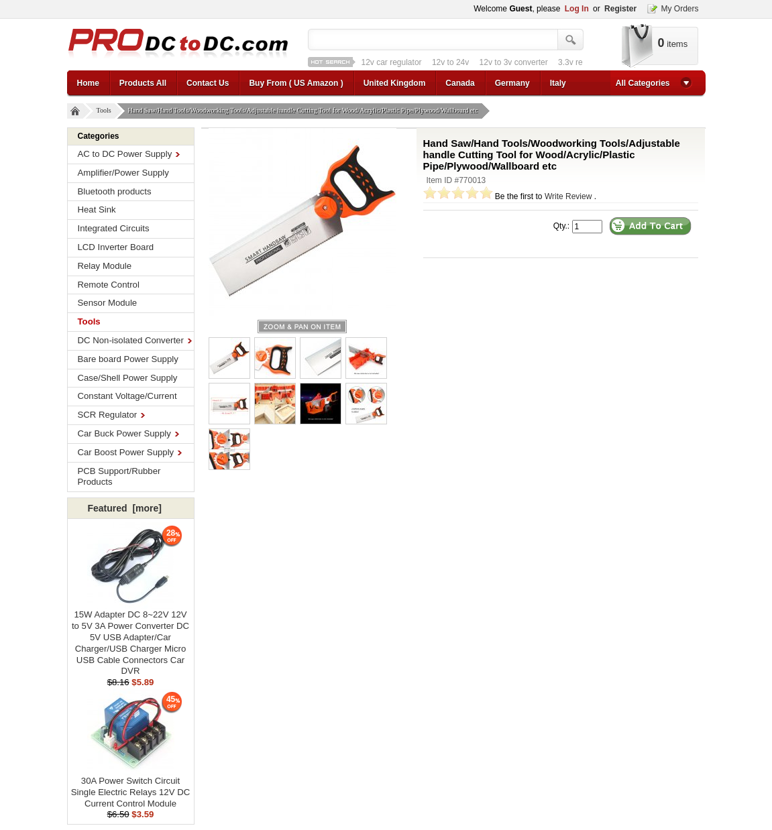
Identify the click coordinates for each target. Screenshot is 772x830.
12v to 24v (450, 62)
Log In (577, 8)
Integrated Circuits (114, 228)
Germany (512, 83)
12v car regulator (392, 62)
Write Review (568, 196)
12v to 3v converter (514, 62)
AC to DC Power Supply (129, 153)
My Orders (679, 8)
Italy (558, 83)
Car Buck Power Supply (128, 433)
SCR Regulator (112, 414)
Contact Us (207, 83)
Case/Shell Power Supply (128, 378)
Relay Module (105, 266)
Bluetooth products (115, 191)
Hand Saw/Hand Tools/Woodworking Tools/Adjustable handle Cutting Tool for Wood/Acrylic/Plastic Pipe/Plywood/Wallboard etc (305, 111)
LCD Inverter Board (116, 247)
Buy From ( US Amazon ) (296, 83)
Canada (459, 83)
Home (88, 83)
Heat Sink (97, 209)
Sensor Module (107, 303)
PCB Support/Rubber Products (119, 476)
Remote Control (109, 285)
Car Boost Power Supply (130, 452)
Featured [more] (125, 508)
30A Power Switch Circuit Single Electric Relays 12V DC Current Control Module (130, 788)
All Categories (643, 83)
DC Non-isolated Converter (135, 340)
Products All (142, 83)
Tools (106, 111)
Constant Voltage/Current (127, 396)
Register (620, 8)
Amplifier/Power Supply (123, 173)
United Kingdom (395, 83)
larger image (302, 326)
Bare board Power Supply (128, 359)
